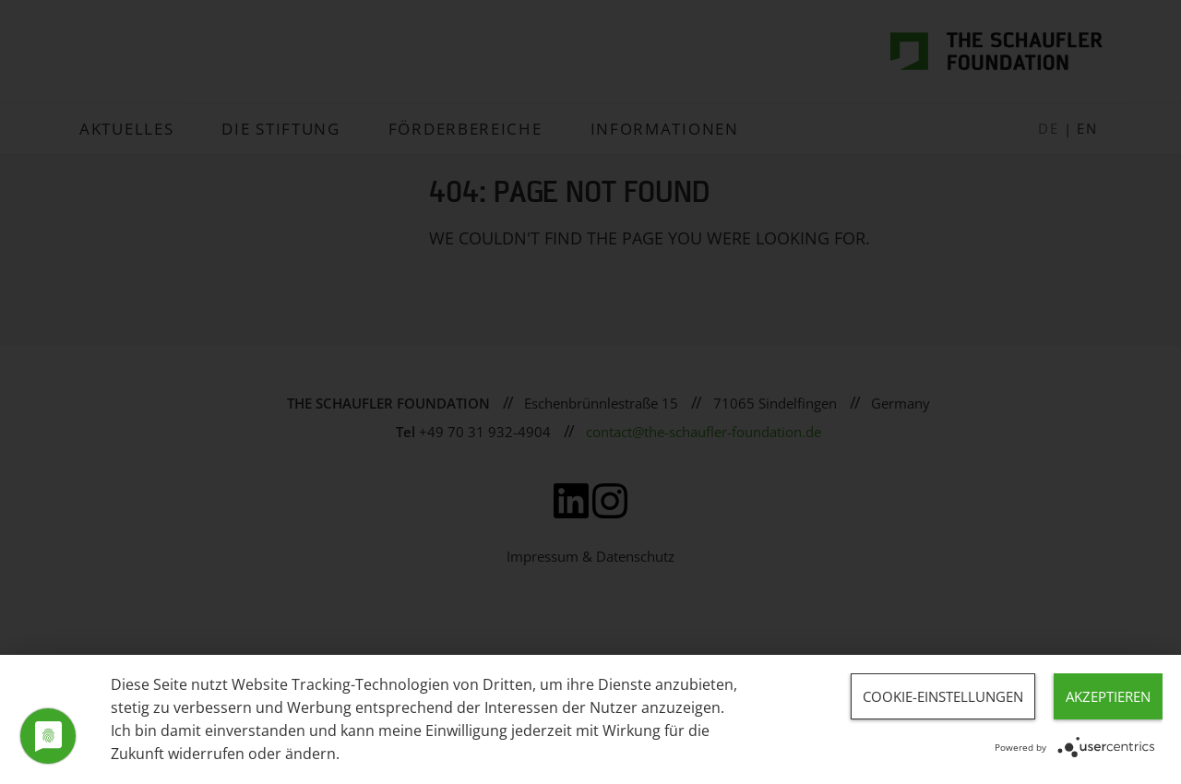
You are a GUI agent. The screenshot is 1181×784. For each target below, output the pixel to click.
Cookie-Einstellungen (943, 696)
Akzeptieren (1108, 696)
